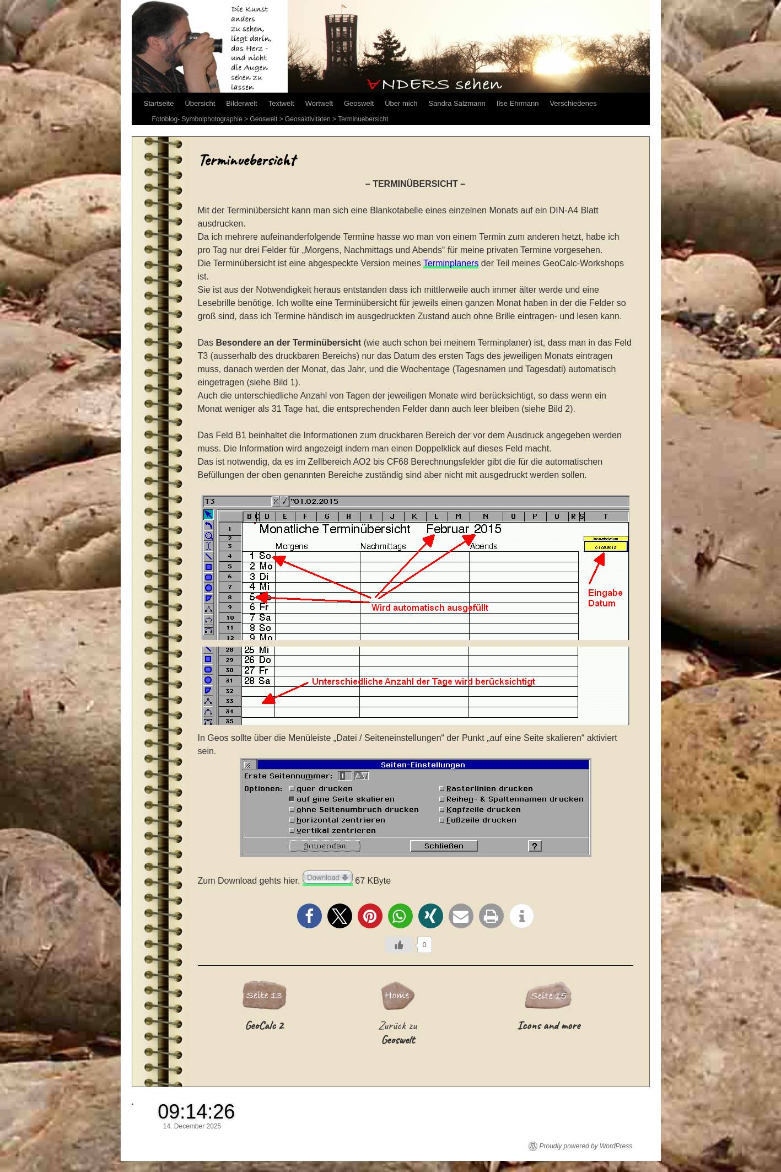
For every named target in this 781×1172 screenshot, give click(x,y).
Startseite (159, 103)
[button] (309, 916)
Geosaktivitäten (308, 119)
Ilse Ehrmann (518, 103)
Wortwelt (319, 103)
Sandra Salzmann (456, 103)
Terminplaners (450, 263)
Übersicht (200, 103)
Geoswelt (359, 103)
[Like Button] (399, 945)
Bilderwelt (241, 103)
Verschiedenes (573, 103)
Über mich (401, 103)
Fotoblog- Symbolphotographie (197, 119)
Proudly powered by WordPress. (587, 1146)
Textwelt (281, 103)
